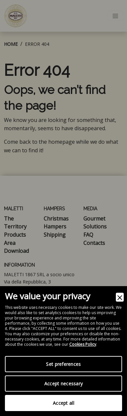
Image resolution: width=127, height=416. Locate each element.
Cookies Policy (82, 344)
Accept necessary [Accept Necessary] (63, 383)
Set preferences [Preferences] (63, 364)
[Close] (120, 297)
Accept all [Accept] (63, 403)
